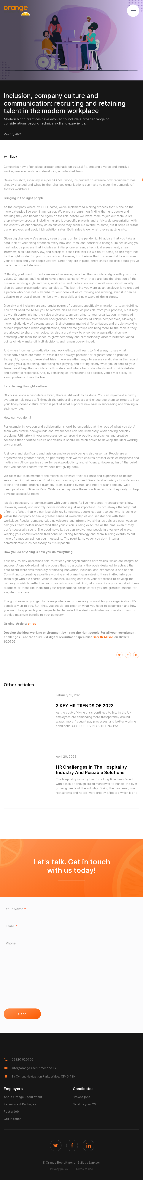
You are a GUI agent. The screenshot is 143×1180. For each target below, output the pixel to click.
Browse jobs (81, 1096)
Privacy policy (59, 1168)
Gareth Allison (103, 637)
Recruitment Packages (20, 1104)
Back (11, 156)
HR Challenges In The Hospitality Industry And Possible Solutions (92, 769)
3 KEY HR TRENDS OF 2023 (85, 705)
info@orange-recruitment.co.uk (34, 1068)
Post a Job (11, 1111)
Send (22, 1014)
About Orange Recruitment (23, 1096)
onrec (32, 623)
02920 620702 (23, 1059)
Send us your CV (84, 1104)
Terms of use (84, 1168)
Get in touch (12, 1118)
